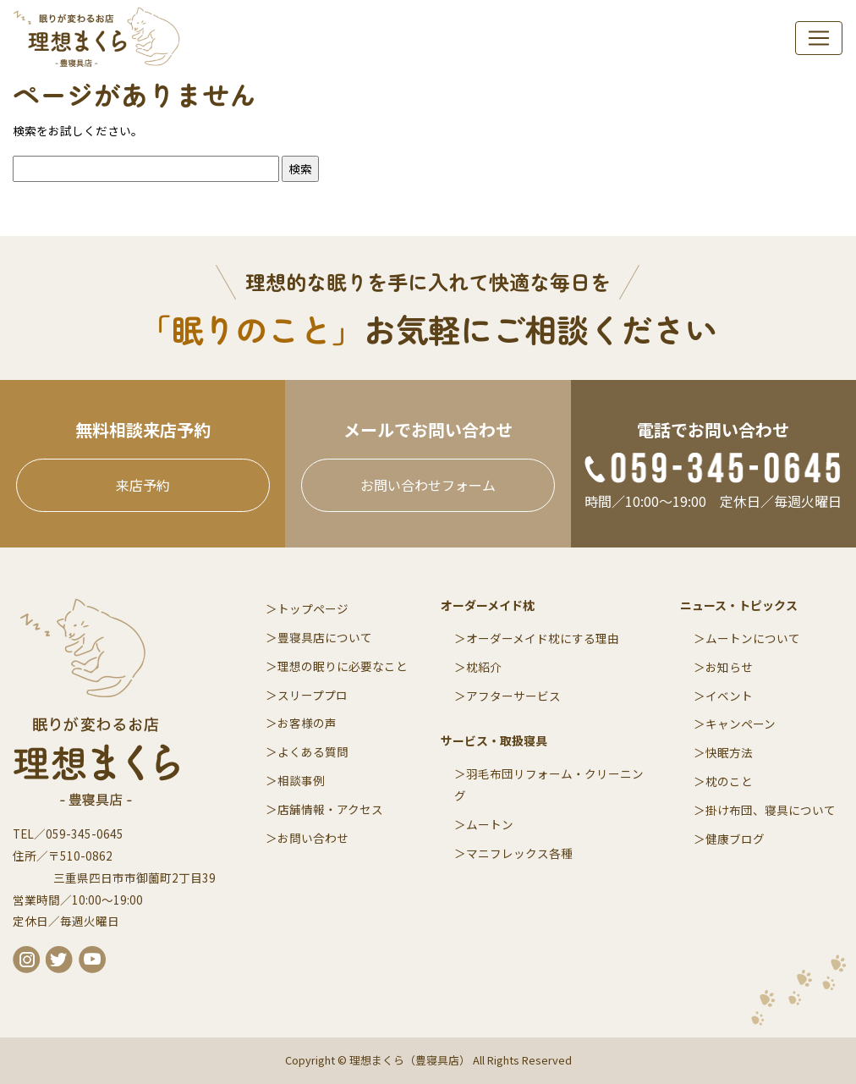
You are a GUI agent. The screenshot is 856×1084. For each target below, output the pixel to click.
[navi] (818, 38)
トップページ (312, 608)
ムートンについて (752, 638)
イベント (729, 695)
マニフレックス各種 (519, 853)
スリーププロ (312, 694)
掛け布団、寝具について (770, 809)
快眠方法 (729, 752)
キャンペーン (740, 723)
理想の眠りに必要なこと (342, 666)
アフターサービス (513, 695)
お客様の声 (307, 722)
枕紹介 (484, 666)
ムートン (489, 824)
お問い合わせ (312, 837)
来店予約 (143, 485)
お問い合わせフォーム (428, 485)
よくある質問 (312, 751)
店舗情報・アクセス (330, 809)
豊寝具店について (324, 637)
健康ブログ (735, 838)
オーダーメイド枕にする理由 (542, 638)
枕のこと (729, 781)
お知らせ (729, 666)
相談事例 (301, 780)
